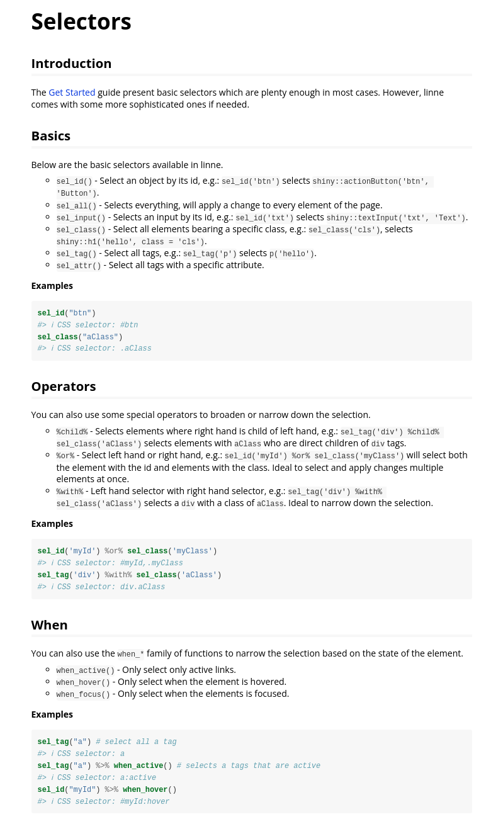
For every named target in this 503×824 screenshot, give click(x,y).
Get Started (71, 92)
